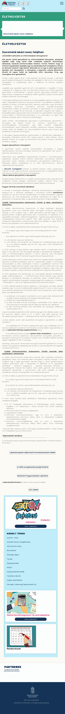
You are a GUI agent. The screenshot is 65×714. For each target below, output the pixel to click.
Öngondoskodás (13, 563)
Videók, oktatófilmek (14, 580)
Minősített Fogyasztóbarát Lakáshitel (32, 476)
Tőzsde (9, 559)
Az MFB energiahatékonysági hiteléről (32, 467)
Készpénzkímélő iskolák (15, 572)
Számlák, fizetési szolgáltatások (18, 542)
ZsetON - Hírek (12, 538)
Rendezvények (14, 649)
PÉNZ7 (9, 567)
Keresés (24, 8)
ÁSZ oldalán (34, 490)
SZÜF (23, 159)
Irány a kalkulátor (30, 526)
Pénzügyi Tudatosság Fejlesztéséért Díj (21, 584)
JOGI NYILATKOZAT (31, 700)
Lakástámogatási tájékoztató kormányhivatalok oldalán (33, 452)
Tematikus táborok (14, 576)
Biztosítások (11, 550)
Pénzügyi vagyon (13, 555)
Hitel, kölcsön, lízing (14, 546)
